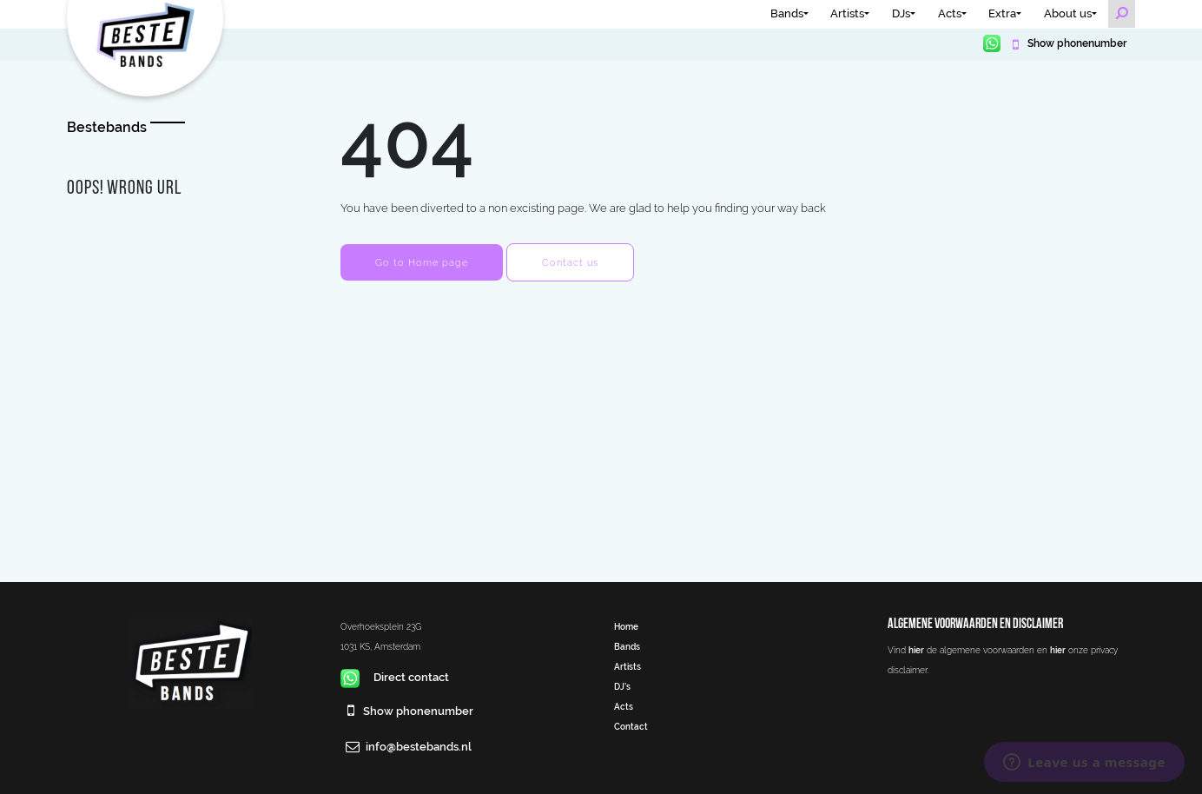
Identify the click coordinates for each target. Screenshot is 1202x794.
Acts (949, 13)
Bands (786, 13)
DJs (901, 13)
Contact (631, 726)
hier (916, 650)
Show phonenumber (1075, 43)
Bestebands (107, 127)
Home (626, 626)
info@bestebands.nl (419, 746)
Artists (847, 13)
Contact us (570, 262)
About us (1068, 13)
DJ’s (622, 686)
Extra (1002, 13)
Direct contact (394, 677)
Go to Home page (421, 262)
